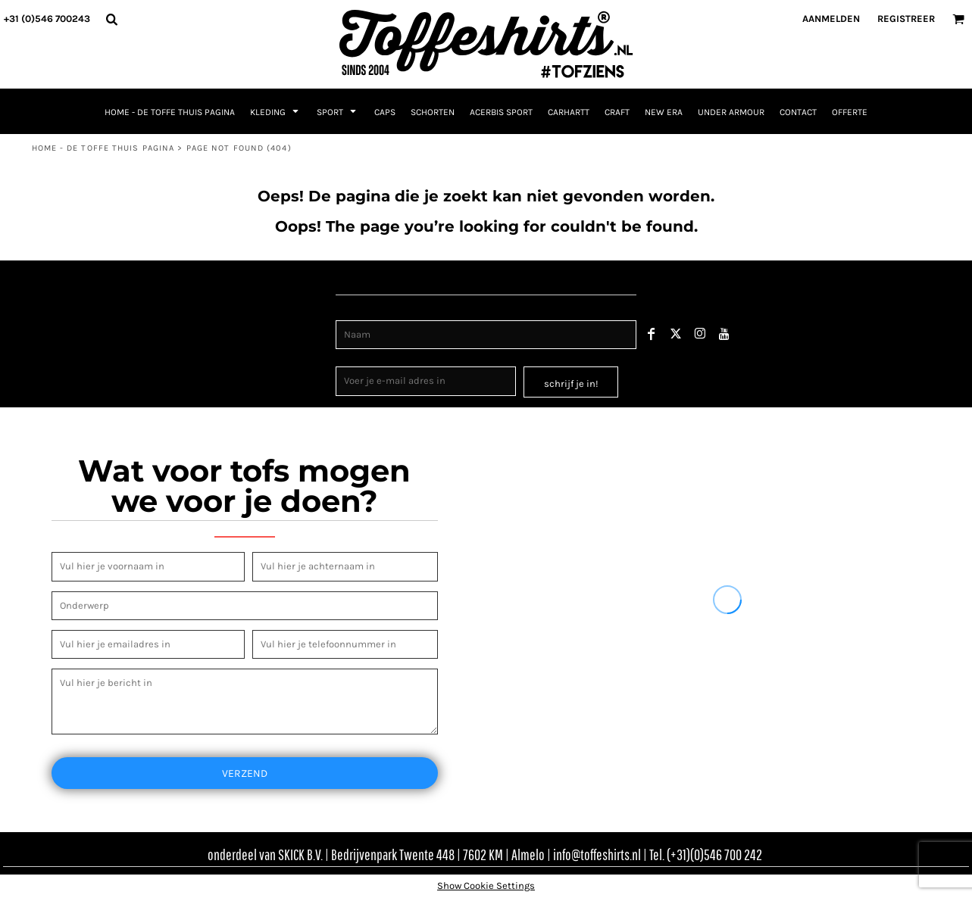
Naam (350, 311)
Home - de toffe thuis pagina (103, 148)
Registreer (906, 18)
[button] (111, 19)
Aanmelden (831, 18)
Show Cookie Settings (486, 885)
